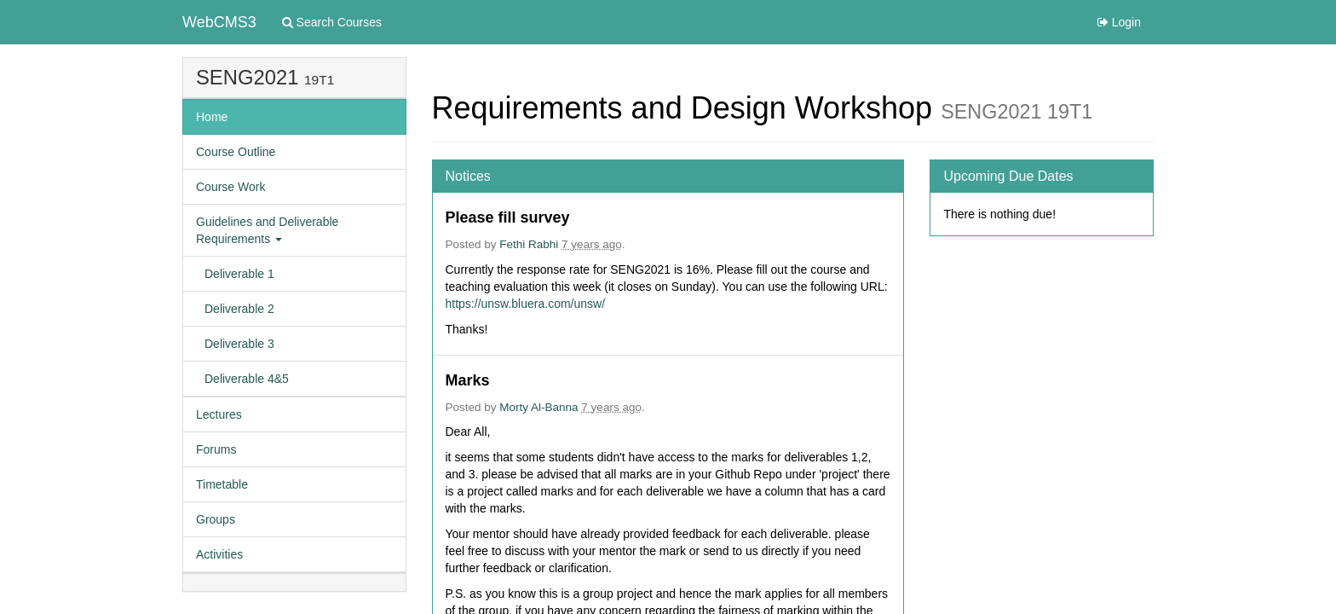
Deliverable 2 (239, 309)
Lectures (219, 414)
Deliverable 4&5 (246, 378)
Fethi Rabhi (528, 244)
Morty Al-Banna (538, 407)
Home (211, 117)
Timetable (222, 484)
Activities (219, 554)
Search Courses (332, 22)
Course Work (230, 187)
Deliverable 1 (239, 274)
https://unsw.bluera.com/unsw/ (526, 303)
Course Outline (235, 152)
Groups (215, 519)
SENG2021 (247, 77)
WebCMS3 (219, 22)
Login (1119, 22)
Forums (216, 449)
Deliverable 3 (239, 343)
